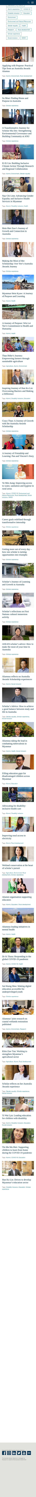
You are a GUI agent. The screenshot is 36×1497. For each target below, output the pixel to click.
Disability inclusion (13, 13)
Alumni (8, 84)
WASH (24, 38)
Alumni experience (13, 9)
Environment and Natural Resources (19, 21)
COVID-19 (27, 9)
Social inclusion (13, 38)
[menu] (32, 2)
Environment (12, 17)
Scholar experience (14, 34)
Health (24, 26)
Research (11, 30)
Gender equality (13, 26)
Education (27, 13)
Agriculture (9, 444)
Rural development (24, 30)
